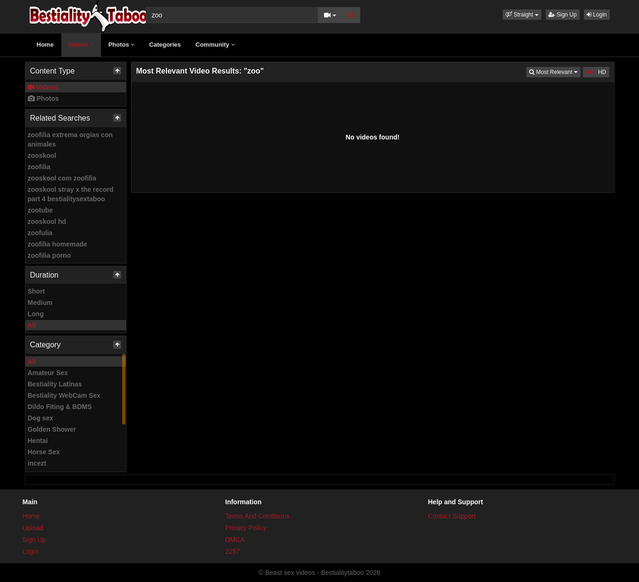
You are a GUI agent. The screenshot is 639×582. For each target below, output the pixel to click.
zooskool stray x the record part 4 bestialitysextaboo (71, 194)
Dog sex (40, 418)
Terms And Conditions (257, 516)
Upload (33, 528)
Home (45, 44)
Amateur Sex (48, 373)
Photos (121, 44)
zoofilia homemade (57, 244)
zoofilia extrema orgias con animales (70, 139)
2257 (232, 551)
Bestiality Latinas (55, 384)
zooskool (42, 155)
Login (597, 14)
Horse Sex (44, 452)
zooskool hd (47, 221)
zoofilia (39, 167)
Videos (81, 44)
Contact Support (452, 516)
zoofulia (40, 233)
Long (36, 314)
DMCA (235, 539)
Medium (40, 302)
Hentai (38, 440)
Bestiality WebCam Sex (64, 395)
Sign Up (562, 14)
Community (215, 44)
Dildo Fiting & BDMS (60, 406)
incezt (37, 463)
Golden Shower (52, 429)
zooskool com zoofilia (62, 178)
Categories (165, 44)
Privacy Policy (245, 528)
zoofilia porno (49, 255)
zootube (40, 210)
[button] (522, 14)
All (32, 325)
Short (36, 291)
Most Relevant (554, 71)
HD (602, 72)
